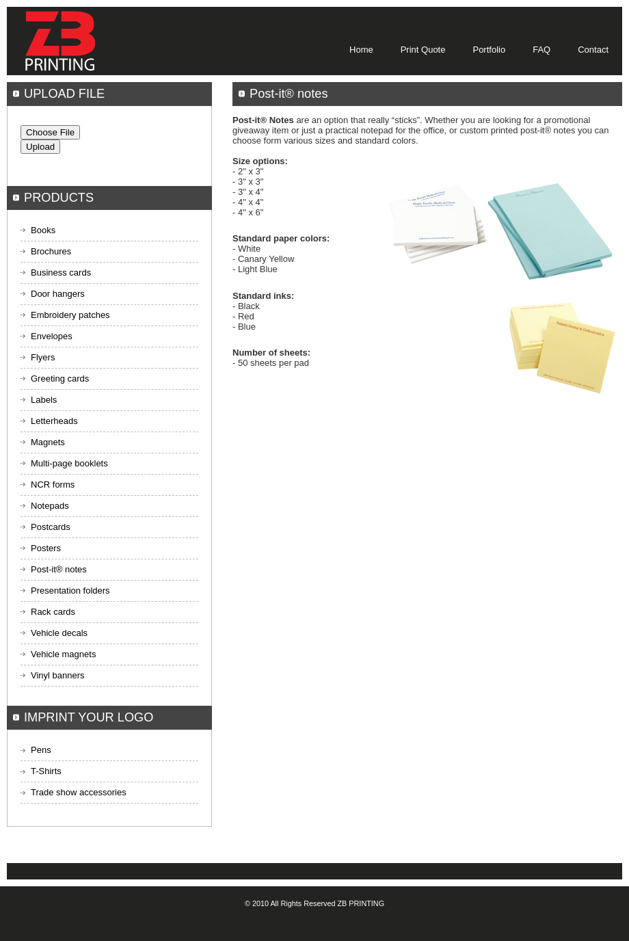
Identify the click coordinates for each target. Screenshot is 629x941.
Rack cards (53, 612)
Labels (44, 400)
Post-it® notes (59, 569)
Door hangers (58, 294)
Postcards (50, 527)
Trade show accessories (78, 792)
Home (361, 49)
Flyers (43, 357)
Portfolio (488, 49)
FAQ (541, 49)
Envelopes (51, 336)
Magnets (48, 442)
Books (43, 230)
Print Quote (423, 49)
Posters (46, 548)
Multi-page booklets (69, 463)
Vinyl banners (58, 675)
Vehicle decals (59, 633)
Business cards (61, 272)
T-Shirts (46, 771)
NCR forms (53, 484)
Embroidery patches (70, 315)
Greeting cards (60, 378)
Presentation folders (70, 590)
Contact (593, 49)
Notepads (50, 506)
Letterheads (54, 421)
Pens (41, 750)
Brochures (51, 251)
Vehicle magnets (63, 654)
